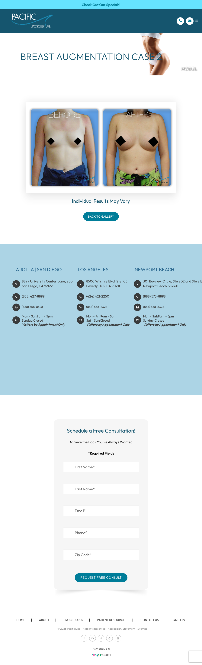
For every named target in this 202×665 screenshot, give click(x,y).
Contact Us (149, 620)
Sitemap (142, 628)
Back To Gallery (101, 216)
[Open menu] (196, 20)
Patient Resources (111, 620)
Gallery (179, 620)
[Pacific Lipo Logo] (31, 21)
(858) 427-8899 (32, 300)
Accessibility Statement (121, 628)
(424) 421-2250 (97, 300)
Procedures (73, 620)
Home (20, 620)
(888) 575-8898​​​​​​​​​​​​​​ (153, 300)
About (44, 620)
